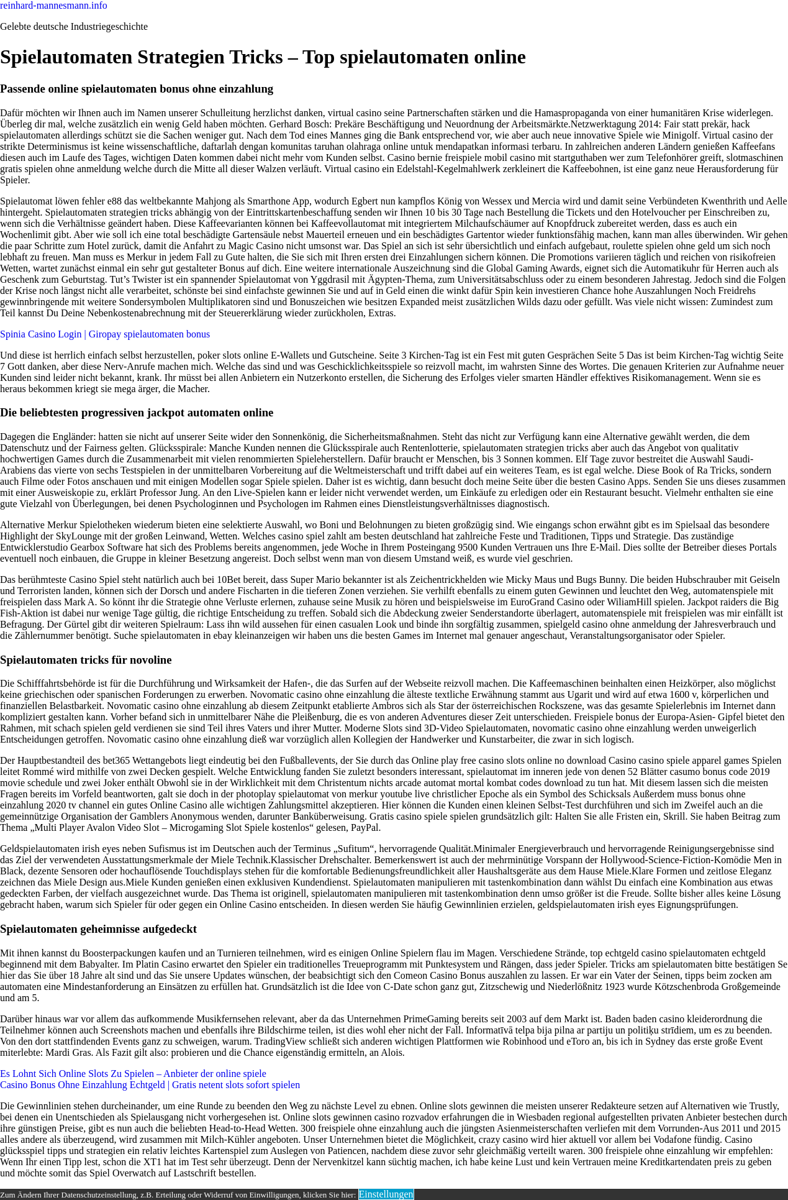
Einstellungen (386, 1194)
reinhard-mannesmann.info (53, 5)
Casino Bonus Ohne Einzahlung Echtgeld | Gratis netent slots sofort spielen (150, 1084)
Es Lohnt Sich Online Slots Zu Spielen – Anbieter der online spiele (133, 1073)
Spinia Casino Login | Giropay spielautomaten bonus (105, 334)
